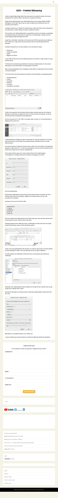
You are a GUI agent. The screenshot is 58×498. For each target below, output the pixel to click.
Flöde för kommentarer (9, 480)
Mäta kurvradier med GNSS (17, 436)
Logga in (6, 473)
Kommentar (9, 351)
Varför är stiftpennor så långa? (15, 439)
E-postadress (9, 378)
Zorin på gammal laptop (28, 442)
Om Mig (12, 449)
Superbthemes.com (39, 489)
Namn (7, 371)
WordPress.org (7, 483)
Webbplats (8, 384)
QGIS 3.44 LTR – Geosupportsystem (12, 442)
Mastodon (19, 410)
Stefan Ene (6, 446)
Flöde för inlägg (7, 476)
